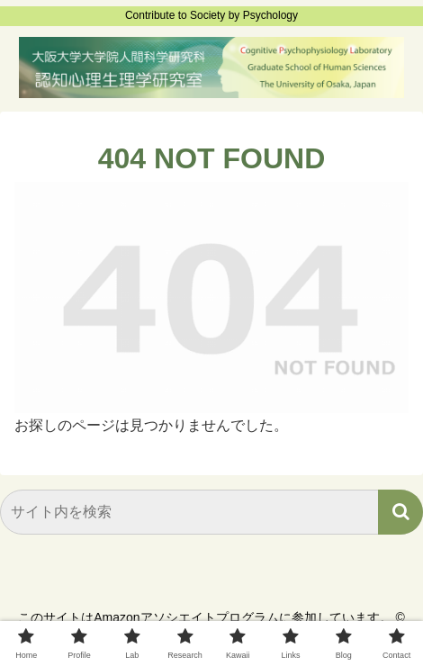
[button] (400, 512)
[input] (211, 512)
